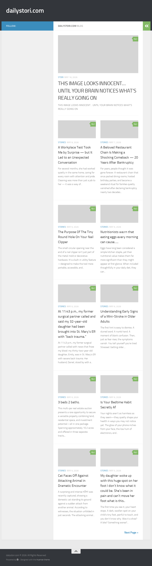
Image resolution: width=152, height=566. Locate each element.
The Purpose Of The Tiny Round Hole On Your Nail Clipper (75, 237)
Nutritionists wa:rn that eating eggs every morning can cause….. (119, 237)
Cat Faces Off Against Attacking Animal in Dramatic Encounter (73, 481)
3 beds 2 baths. (69, 402)
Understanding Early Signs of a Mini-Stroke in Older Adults (119, 316)
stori (60, 77)
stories (62, 142)
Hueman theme (43, 560)
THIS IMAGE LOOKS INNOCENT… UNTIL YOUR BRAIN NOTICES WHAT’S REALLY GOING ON (97, 90)
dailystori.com (25, 10)
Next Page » (131, 532)
